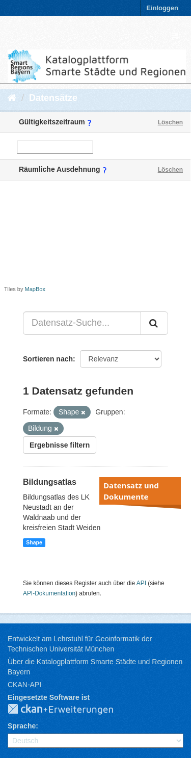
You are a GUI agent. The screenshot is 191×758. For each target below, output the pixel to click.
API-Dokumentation (49, 593)
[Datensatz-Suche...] (82, 323)
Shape (34, 542)
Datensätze (53, 98)
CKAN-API (24, 685)
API (141, 583)
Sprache (22, 726)
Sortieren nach (48, 359)
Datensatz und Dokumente (131, 491)
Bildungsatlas (49, 482)
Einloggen (162, 8)
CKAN (69, 709)
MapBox (35, 289)
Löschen (170, 122)
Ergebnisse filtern (60, 445)
